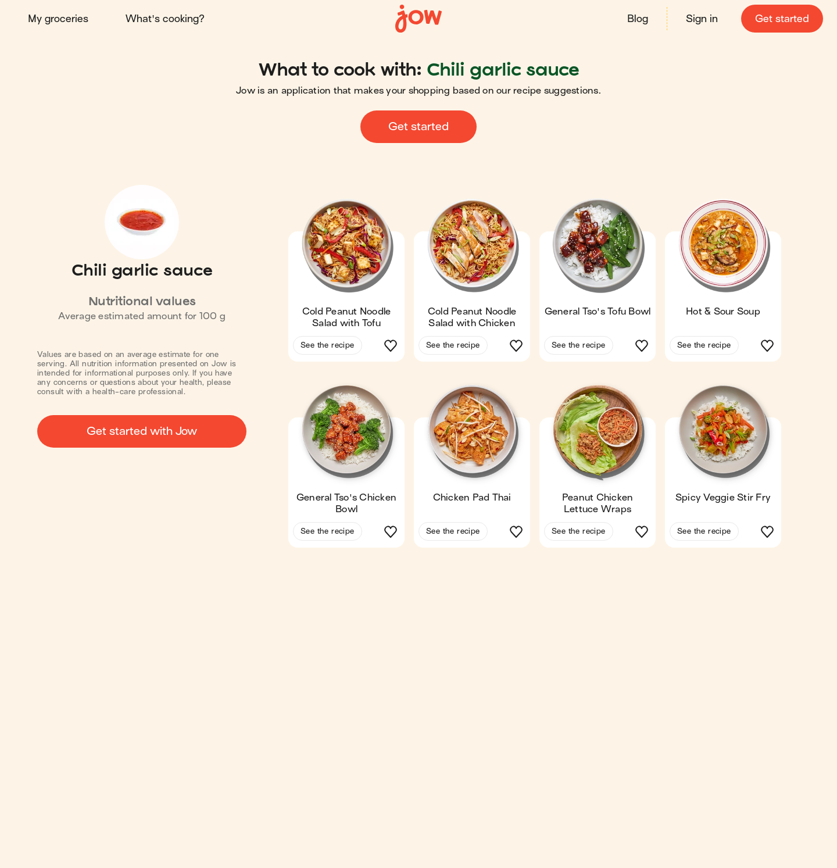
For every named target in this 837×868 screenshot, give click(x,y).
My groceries (58, 18)
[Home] (418, 18)
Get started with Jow (142, 431)
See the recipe (328, 345)
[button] (346, 283)
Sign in (702, 18)
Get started (782, 18)
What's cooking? (165, 18)
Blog (637, 18)
